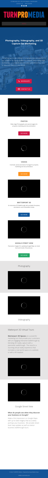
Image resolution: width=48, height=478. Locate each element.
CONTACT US (19, 3)
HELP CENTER (28, 3)
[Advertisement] (25, 452)
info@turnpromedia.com (24, 475)
